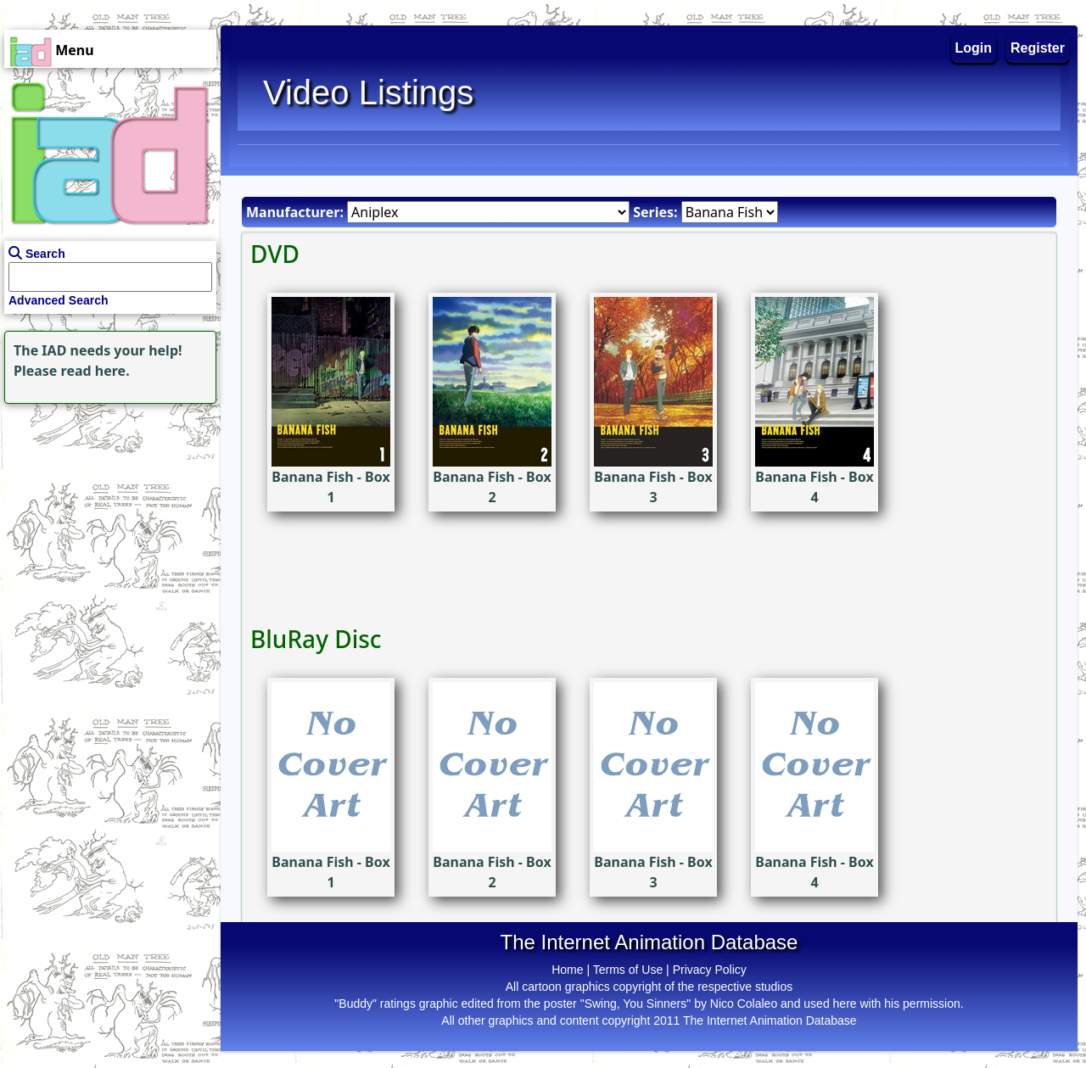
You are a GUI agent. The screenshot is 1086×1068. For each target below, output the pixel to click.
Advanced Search (58, 300)
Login (974, 48)
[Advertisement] (106, 514)
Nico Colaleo (743, 1003)
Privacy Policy (710, 969)
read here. (95, 370)
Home (567, 969)
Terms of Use (628, 969)
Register (1037, 48)
